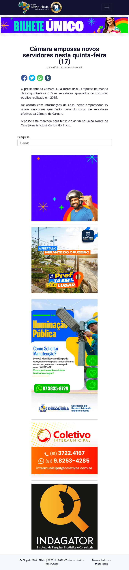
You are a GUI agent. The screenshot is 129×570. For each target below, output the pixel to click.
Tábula (105, 563)
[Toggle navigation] (107, 7)
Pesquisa (23, 137)
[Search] (64, 142)
